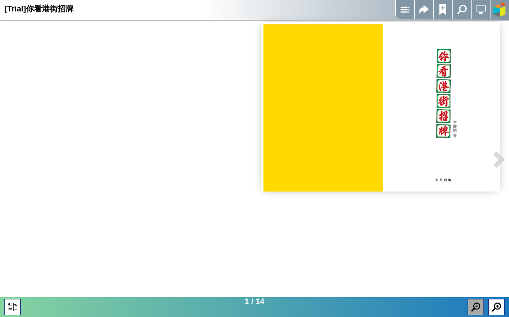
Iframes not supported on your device (381, 107)
